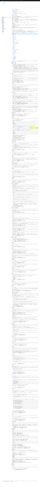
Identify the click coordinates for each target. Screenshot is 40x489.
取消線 (13, 48)
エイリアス (14, 55)
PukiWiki (13, 15)
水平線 (13, 41)
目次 (13, 40)
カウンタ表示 (14, 51)
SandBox (3, 26)
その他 (13, 59)
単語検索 (22, 0)
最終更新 (16, 0)
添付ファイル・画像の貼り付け (16, 49)
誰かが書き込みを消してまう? (15, 11)
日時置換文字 (14, 57)
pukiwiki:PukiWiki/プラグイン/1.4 (15, 61)
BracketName (33, 19)
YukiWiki (3, 24)
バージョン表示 (14, 52)
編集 (6, 0)
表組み (13, 38)
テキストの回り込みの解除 (15, 43)
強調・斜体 (14, 46)
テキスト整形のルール (15, 13)
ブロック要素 (14, 35)
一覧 (19, 0)
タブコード (14, 56)
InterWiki (14, 54)
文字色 (13, 47)
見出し (13, 39)
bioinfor (3, 0)
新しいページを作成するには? (15, 9)
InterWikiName (3, 28)
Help (2, 29)
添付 (8, 0)
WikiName (3, 25)
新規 (13, 0)
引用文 (13, 36)
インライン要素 (14, 44)
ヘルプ (3, 3)
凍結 (11, 0)
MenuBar (3, 27)
